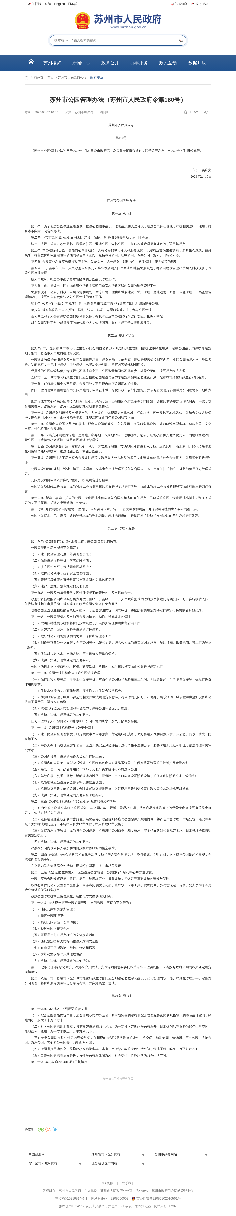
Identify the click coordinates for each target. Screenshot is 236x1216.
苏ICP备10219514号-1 (71, 1198)
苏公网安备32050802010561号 (158, 1198)
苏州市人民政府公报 (72, 77)
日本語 (73, 4)
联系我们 (128, 1183)
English (59, 4)
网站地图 (107, 1183)
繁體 (48, 4)
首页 (50, 77)
